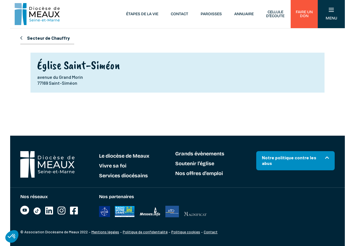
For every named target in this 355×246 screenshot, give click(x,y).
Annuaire (244, 14)
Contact (179, 14)
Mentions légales (105, 232)
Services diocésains (123, 176)
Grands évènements (199, 154)
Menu (331, 14)
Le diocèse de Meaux (124, 156)
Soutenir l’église (194, 164)
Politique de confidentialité (145, 232)
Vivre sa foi (112, 166)
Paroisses (211, 14)
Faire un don (304, 14)
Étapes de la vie (142, 14)
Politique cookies (185, 232)
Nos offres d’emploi (199, 173)
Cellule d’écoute (275, 14)
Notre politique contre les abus (289, 160)
